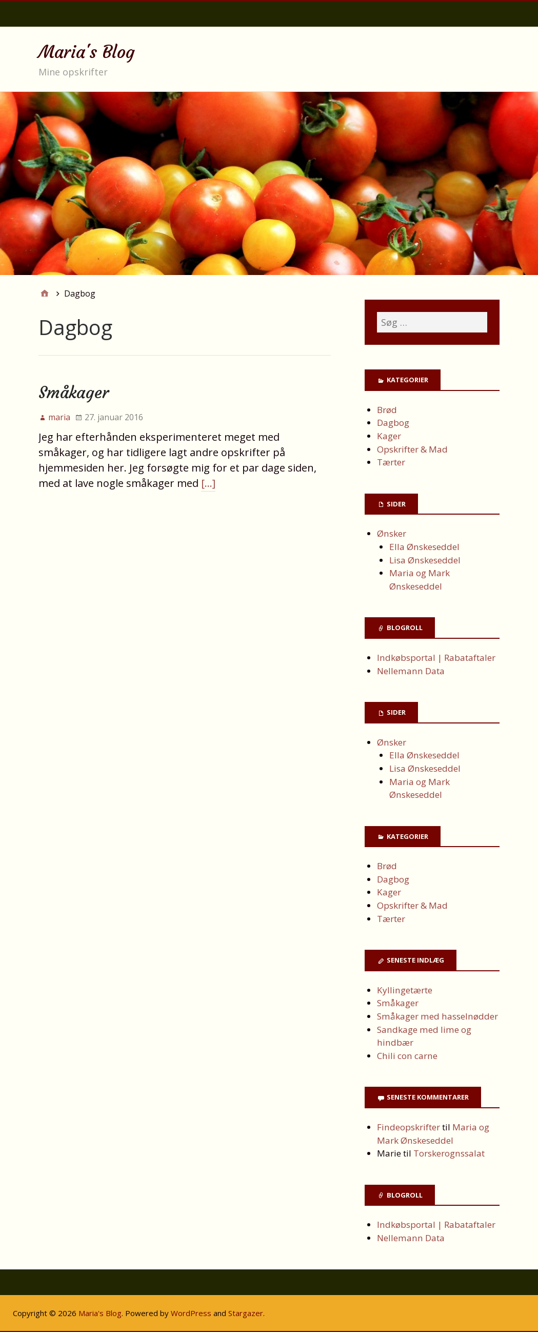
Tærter (391, 462)
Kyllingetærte (404, 990)
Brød (387, 410)
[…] (208, 483)
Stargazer (245, 1313)
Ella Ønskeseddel (424, 547)
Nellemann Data (411, 671)
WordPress (191, 1313)
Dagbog (393, 422)
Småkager (73, 392)
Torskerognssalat (449, 1153)
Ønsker (391, 533)
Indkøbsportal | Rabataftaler (436, 657)
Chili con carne (408, 1056)
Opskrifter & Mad (412, 449)
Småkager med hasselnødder (437, 1016)
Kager (389, 436)
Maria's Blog (86, 52)
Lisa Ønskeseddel (425, 560)
